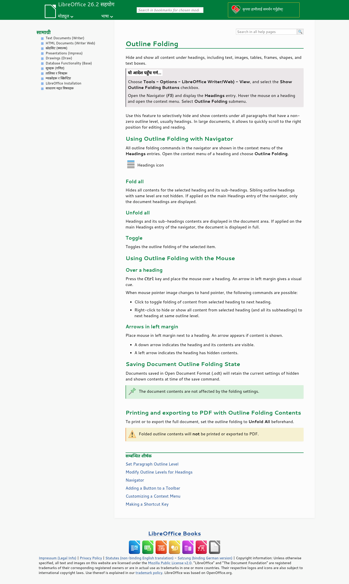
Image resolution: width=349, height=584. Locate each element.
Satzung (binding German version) (205, 557)
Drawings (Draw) (59, 58)
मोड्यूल (63, 16)
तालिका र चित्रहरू (56, 73)
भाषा (105, 16)
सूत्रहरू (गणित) (55, 68)
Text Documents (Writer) (65, 38)
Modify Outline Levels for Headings (159, 472)
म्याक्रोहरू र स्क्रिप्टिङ (58, 78)
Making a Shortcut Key (147, 504)
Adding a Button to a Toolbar (153, 488)
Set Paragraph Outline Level (152, 464)
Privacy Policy (91, 557)
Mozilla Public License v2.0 (170, 562)
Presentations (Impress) (64, 53)
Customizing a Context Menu (153, 496)
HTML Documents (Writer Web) (70, 43)
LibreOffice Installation (63, 83)
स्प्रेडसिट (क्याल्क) (56, 48)
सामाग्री (44, 32)
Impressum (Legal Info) (57, 557)
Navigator (135, 480)
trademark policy (149, 572)
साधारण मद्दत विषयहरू (60, 88)
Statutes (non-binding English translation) (139, 557)
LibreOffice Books (174, 533)
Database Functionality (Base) (69, 63)
